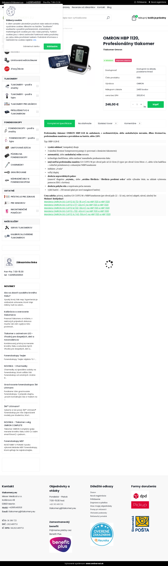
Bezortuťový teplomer (150, 249)
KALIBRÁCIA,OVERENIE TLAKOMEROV (18, 236)
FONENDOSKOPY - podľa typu (19, 140)
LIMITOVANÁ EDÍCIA (17, 147)
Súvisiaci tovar (108, 123)
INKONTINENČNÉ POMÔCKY (15, 211)
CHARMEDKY (14, 165)
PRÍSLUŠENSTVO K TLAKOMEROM (16, 112)
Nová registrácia (158, 2)
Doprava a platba (98, 502)
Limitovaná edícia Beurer (20, 60)
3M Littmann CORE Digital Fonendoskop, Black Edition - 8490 (87, 262)
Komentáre (133, 123)
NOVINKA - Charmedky (15, 366)
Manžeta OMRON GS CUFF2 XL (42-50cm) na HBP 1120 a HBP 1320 (77, 214)
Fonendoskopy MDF (14, 441)
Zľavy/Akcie (13, 69)
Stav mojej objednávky (101, 506)
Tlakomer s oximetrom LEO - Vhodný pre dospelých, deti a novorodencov (19, 336)
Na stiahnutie (84, 123)
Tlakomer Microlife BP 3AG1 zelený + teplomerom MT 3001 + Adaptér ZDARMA (119, 263)
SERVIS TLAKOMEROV (18, 228)
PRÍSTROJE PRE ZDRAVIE (19, 196)
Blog (109, 7)
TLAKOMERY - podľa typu (18, 96)
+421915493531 (33, 2)
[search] (108, 18)
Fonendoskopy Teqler (15, 355)
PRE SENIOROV (14, 203)
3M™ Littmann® (12, 406)
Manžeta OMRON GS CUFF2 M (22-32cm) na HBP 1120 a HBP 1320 (77, 208)
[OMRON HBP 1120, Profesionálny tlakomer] (69, 60)
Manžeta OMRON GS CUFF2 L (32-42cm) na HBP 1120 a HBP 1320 (76, 211)
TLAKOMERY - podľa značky (18, 86)
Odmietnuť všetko (31, 46)
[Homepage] (3, 7)
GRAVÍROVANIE (15, 172)
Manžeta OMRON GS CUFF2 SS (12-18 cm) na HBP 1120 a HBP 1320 (77, 201)
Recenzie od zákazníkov (83, 7)
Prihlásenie (142, 2)
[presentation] (45, 259)
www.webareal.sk (94, 563)
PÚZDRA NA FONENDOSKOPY (15, 155)
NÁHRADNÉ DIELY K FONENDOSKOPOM (17, 180)
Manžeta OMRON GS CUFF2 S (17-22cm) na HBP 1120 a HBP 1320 (76, 204)
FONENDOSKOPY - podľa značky (19, 130)
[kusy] (137, 104)
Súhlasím (52, 46)
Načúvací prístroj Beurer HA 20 (58, 263)
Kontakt (101, 7)
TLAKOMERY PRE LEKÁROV (20, 104)
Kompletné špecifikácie (59, 123)
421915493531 (16, 507)
